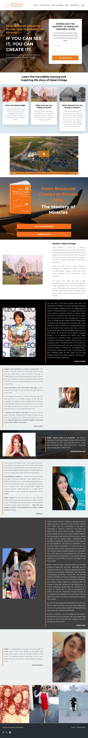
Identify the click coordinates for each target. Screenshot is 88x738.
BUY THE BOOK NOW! (44, 226)
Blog (66, 5)
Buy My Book (74, 5)
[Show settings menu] (73, 173)
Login (83, 5)
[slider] (42, 173)
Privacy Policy (81, 727)
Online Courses (45, 5)
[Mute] (70, 173)
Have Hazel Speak (57, 5)
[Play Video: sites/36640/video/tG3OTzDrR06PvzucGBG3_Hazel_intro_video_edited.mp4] (44, 154)
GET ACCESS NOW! (65, 58)
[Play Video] (11, 173)
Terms (73, 727)
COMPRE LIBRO (44, 234)
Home (36, 5)
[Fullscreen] (76, 173)
